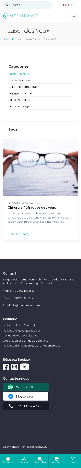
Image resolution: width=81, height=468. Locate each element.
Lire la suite (18, 234)
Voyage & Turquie (20, 93)
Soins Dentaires (19, 100)
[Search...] (27, 5)
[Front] (22, 15)
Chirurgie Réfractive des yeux (32, 207)
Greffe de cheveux (21, 80)
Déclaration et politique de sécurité (25, 340)
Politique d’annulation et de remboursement (31, 345)
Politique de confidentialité (20, 325)
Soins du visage (19, 106)
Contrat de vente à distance (21, 335)
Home (6, 39)
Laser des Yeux (18, 74)
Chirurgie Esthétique (22, 87)
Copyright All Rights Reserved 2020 (25, 446)
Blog (14, 39)
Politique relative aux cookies (21, 330)
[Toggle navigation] (74, 16)
